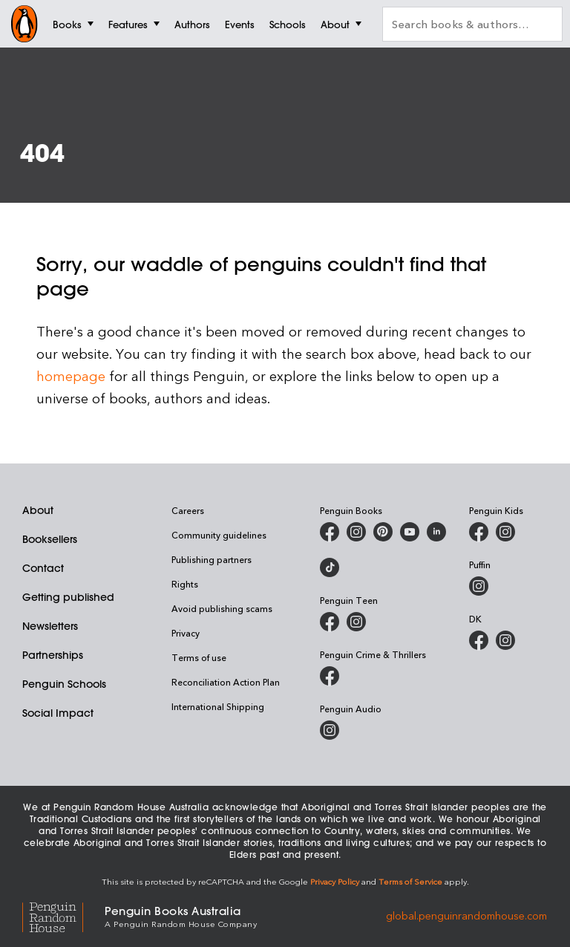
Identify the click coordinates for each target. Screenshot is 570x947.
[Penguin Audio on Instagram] (329, 730)
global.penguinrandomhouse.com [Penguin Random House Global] (466, 915)
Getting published (68, 597)
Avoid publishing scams (221, 608)
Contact (43, 568)
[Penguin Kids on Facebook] (478, 531)
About (37, 510)
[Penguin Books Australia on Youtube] (409, 531)
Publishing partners (211, 559)
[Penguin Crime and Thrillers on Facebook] (329, 676)
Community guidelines (218, 534)
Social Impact (58, 713)
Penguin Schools (64, 684)
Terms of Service (410, 881)
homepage (70, 375)
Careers (187, 510)
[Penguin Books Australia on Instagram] (356, 531)
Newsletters (50, 626)
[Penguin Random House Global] (63, 915)
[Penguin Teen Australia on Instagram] (356, 621)
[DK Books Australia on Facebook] (478, 640)
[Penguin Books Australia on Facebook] (329, 531)
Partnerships (52, 655)
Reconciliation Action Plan (225, 682)
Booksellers (49, 539)
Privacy (185, 633)
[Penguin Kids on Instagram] (505, 531)
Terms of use (198, 657)
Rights (184, 583)
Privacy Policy (334, 881)
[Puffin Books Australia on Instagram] (478, 586)
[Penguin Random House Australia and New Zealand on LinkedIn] (436, 531)
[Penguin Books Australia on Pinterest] (383, 531)
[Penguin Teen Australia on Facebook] (329, 621)
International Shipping (217, 706)
